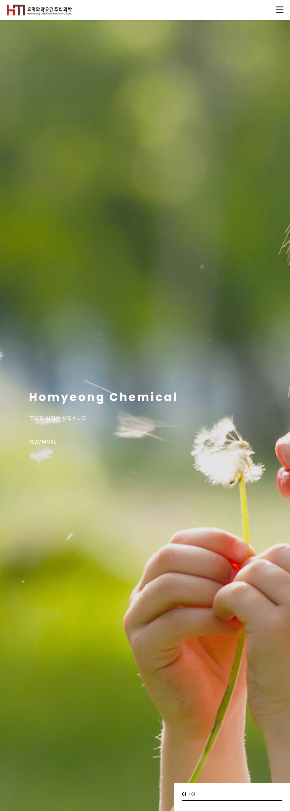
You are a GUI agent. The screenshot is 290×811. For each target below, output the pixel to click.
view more (42, 441)
